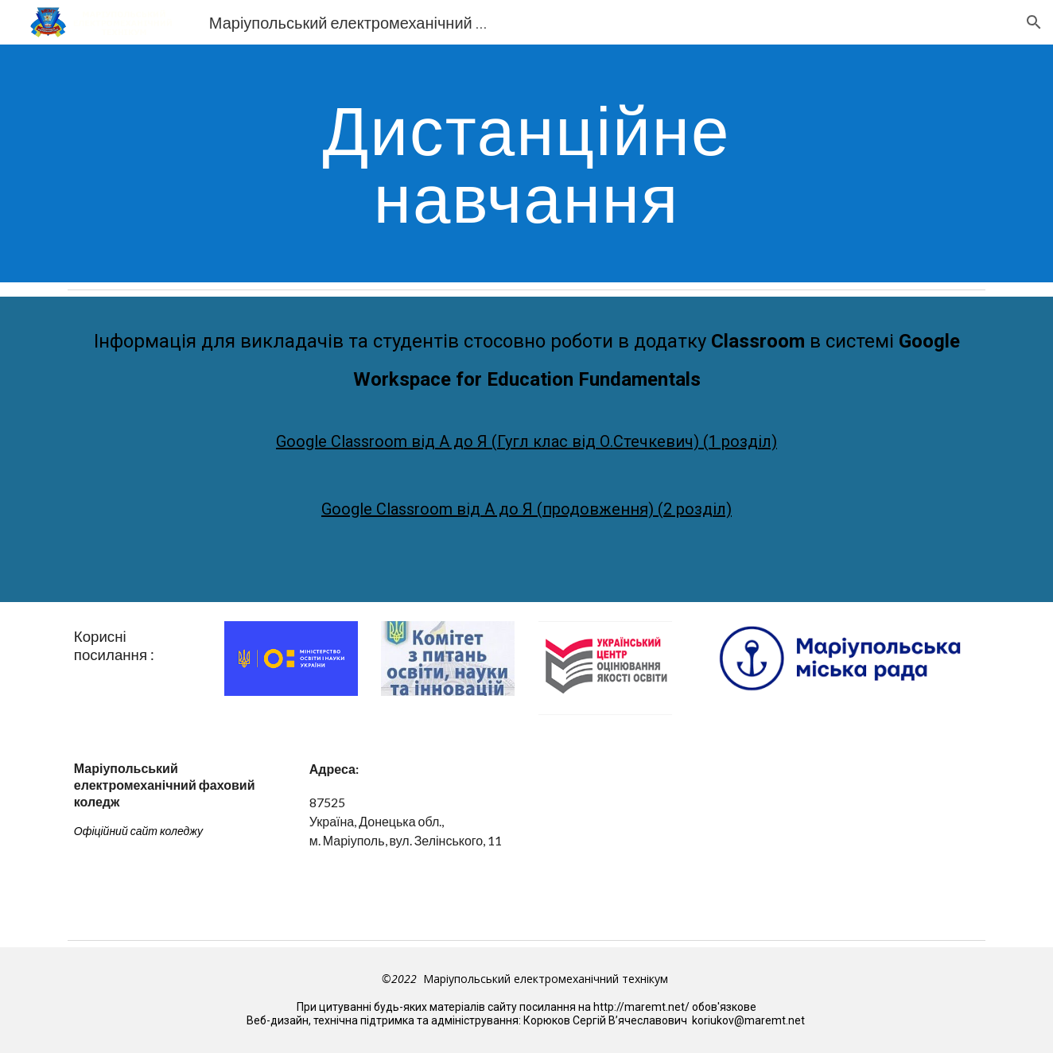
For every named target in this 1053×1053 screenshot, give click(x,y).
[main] (526, 163)
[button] (1034, 22)
